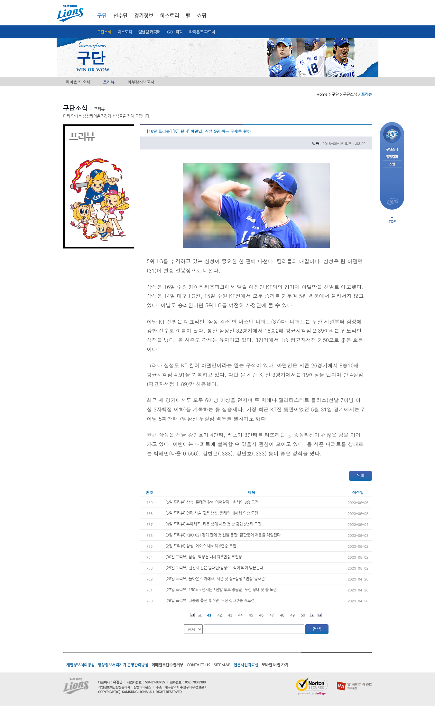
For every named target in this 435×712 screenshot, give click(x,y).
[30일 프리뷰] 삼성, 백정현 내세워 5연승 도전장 (203, 556)
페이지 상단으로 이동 (392, 219)
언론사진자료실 (246, 664)
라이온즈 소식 (78, 82)
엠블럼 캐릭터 (149, 32)
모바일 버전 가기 (275, 664)
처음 (192, 615)
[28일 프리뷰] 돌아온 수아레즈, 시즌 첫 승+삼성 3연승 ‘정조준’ (215, 578)
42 (220, 615)
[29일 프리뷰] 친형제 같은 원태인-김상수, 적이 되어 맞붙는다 (214, 567)
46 (261, 615)
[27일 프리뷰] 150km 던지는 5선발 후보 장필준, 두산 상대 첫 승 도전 (221, 589)
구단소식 (104, 32)
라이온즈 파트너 (202, 32)
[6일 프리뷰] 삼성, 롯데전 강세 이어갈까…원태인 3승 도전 (211, 502)
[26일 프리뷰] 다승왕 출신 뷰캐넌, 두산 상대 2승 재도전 (210, 600)
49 (293, 615)
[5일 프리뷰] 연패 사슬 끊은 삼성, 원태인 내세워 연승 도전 (211, 513)
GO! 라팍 (175, 32)
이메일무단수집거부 (167, 664)
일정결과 (392, 157)
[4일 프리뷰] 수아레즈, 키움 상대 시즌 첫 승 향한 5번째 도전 (213, 524)
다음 (312, 615)
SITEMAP (222, 664)
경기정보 (143, 16)
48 (282, 615)
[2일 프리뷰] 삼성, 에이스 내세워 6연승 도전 (200, 546)
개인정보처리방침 (80, 664)
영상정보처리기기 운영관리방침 (123, 664)
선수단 (120, 16)
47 (272, 615)
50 (303, 615)
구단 (102, 16)
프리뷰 (109, 82)
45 (251, 615)
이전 (200, 615)
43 (230, 615)
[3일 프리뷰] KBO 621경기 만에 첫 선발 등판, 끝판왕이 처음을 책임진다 (223, 535)
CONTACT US (198, 664)
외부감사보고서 (140, 82)
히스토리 (125, 32)
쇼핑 (202, 16)
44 (240, 615)
